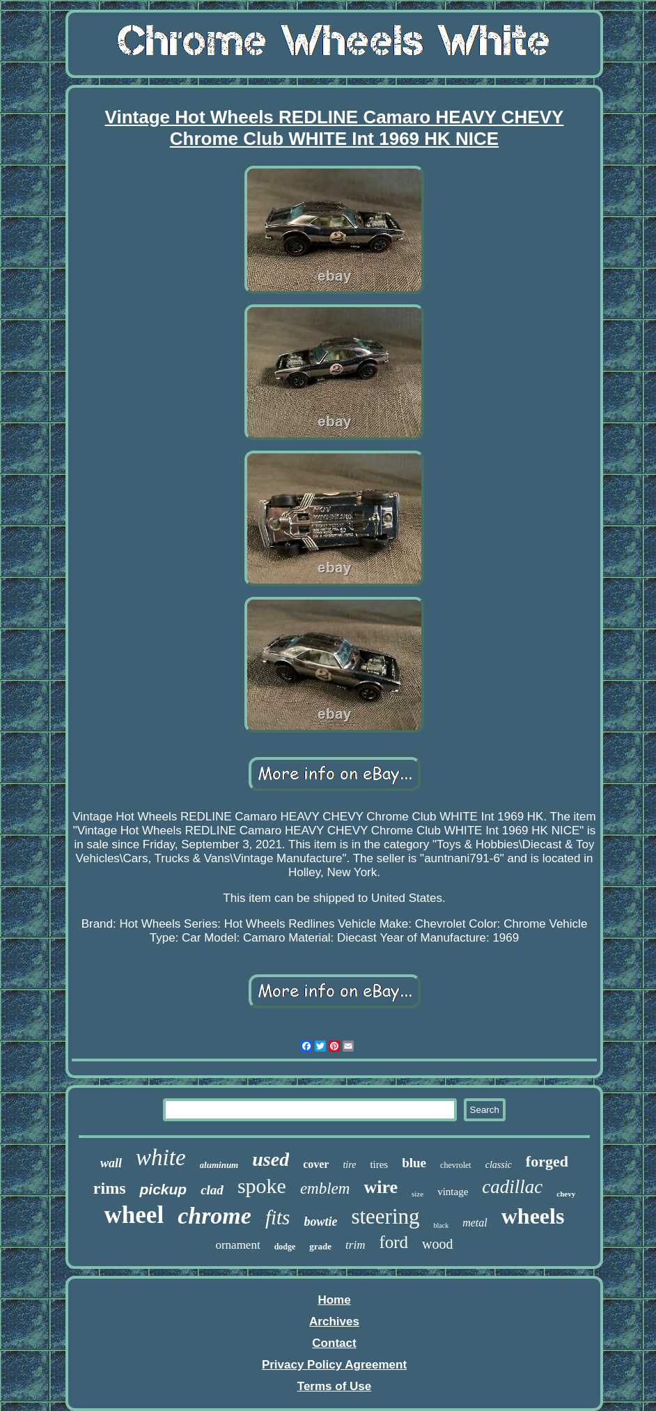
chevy (565, 1194)
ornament (237, 1245)
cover (316, 1164)
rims (109, 1188)
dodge (285, 1247)
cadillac (512, 1186)
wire (381, 1187)
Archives (334, 1321)
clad (212, 1190)
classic (498, 1165)
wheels (533, 1216)
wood (437, 1244)
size (417, 1194)
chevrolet (455, 1165)
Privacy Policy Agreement (334, 1364)
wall (111, 1163)
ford (393, 1242)
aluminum (219, 1165)
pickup (163, 1189)
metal (474, 1223)
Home (334, 1300)
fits (277, 1217)
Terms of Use (334, 1386)
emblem (325, 1188)
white (161, 1157)
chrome (214, 1216)
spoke (261, 1185)
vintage (452, 1191)
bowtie (320, 1222)
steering (385, 1216)
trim (355, 1245)
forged (547, 1161)
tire (349, 1165)
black (441, 1225)
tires (379, 1164)
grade (320, 1246)
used (270, 1159)
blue (414, 1162)
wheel (134, 1215)
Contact (334, 1343)
